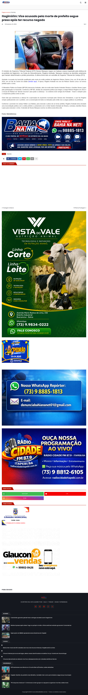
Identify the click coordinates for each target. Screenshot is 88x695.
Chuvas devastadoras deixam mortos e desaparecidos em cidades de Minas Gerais (30, 659)
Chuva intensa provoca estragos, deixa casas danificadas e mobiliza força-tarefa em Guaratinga (34, 653)
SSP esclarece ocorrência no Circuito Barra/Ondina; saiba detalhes (32, 667)
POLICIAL (13, 12)
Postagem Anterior (8, 208)
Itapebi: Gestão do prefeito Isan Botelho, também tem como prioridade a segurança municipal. (41, 675)
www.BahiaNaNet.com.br (40, 692)
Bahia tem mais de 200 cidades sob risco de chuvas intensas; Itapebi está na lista (29, 648)
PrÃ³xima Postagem (79, 208)
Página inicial (6, 12)
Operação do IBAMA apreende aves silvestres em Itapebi (28, 633)
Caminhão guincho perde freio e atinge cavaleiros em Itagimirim (31, 618)
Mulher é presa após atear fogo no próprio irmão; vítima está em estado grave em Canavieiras (41, 625)
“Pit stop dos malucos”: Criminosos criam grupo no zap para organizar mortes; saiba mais (39, 683)
